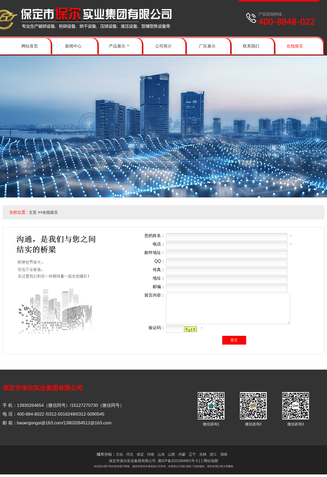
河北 (129, 454)
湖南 (223, 454)
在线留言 (50, 212)
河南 (150, 454)
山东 (161, 454)
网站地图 (211, 461)
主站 (119, 454)
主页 (33, 212)
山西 (171, 454)
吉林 (202, 454)
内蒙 (182, 454)
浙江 (213, 454)
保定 (140, 454)
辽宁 (192, 454)
